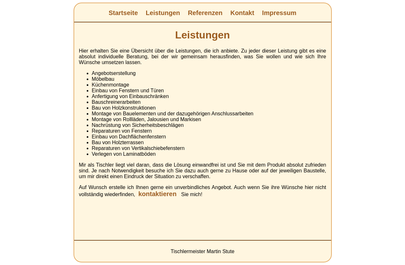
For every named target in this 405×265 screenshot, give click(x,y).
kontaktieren (157, 193)
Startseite (123, 12)
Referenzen (205, 12)
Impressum (279, 12)
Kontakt (242, 12)
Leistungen (163, 12)
